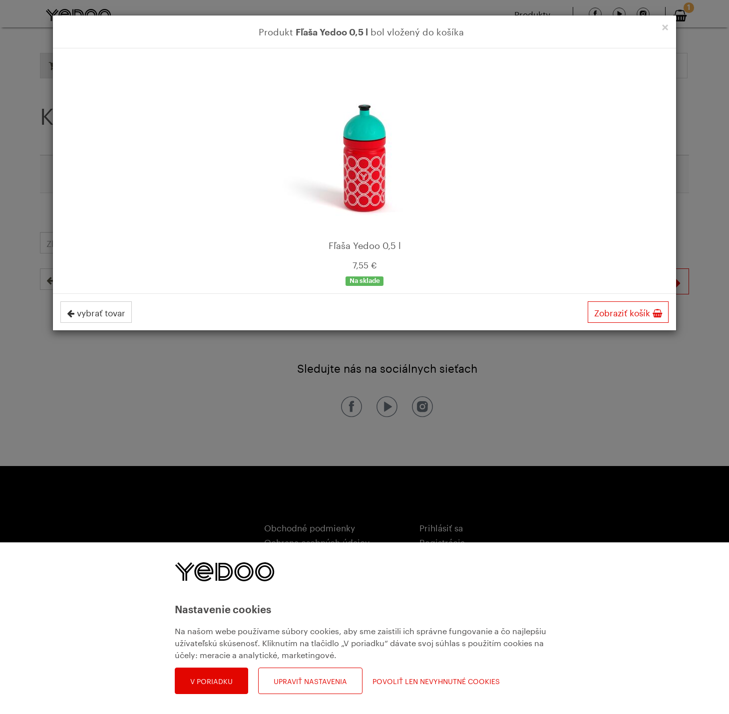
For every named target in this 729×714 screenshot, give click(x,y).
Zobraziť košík (628, 311)
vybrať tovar (96, 311)
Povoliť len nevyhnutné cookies (436, 681)
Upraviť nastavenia (310, 680)
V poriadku (211, 680)
